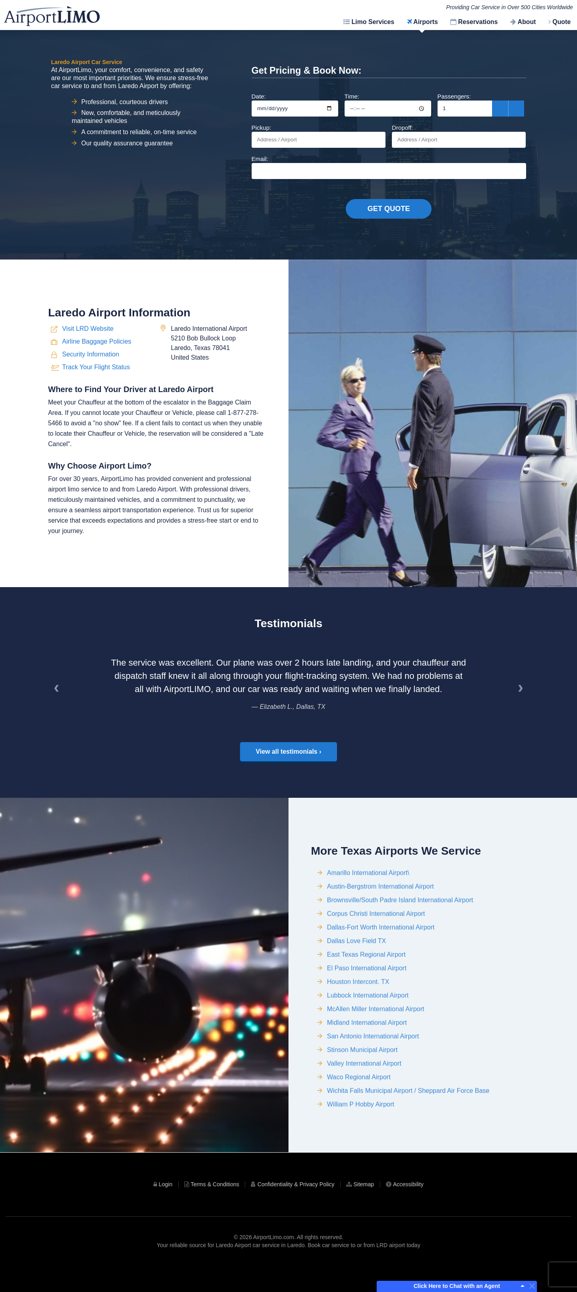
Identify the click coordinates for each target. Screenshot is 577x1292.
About (527, 21)
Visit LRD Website (87, 367)
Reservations (478, 21)
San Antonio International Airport (373, 1075)
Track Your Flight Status (96, 405)
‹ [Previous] (59, 714)
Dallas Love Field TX (356, 980)
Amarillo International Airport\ (368, 912)
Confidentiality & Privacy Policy (295, 1210)
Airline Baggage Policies (96, 379)
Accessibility (408, 1210)
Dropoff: (459, 136)
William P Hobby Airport (360, 1143)
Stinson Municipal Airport (362, 1089)
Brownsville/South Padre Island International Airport (400, 939)
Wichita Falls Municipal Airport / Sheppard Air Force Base (408, 1130)
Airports (426, 21)
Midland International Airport (367, 1062)
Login (165, 1210)
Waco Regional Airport (359, 1116)
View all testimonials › (288, 774)
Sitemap (363, 1210)
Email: (389, 167)
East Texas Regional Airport (366, 993)
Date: (295, 105)
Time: (388, 105)
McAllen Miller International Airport (375, 1048)
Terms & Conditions (215, 1210)
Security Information (90, 392)
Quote (562, 21)
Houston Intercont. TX (358, 1021)
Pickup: (318, 136)
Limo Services (372, 21)
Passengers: (481, 105)
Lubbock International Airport (368, 1034)
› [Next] (523, 714)
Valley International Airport (364, 1102)
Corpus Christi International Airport (376, 953)
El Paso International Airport (366, 1007)
